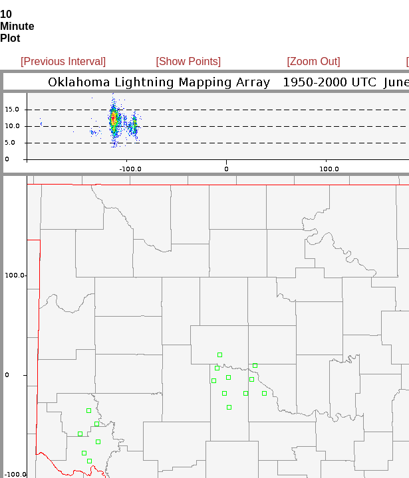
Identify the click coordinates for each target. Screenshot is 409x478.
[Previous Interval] (63, 61)
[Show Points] (188, 61)
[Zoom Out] (314, 61)
